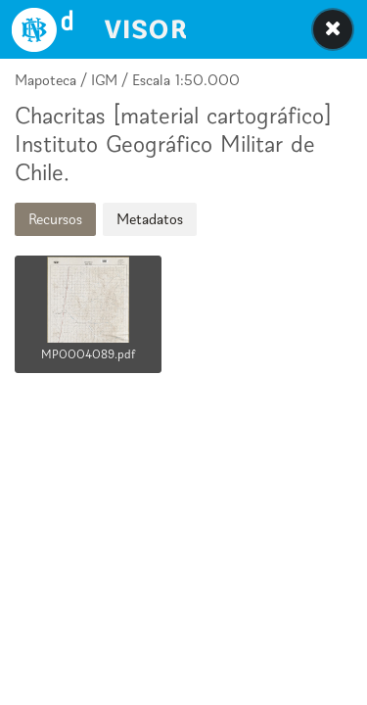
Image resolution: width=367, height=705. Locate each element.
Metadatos (149, 219)
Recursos (55, 219)
